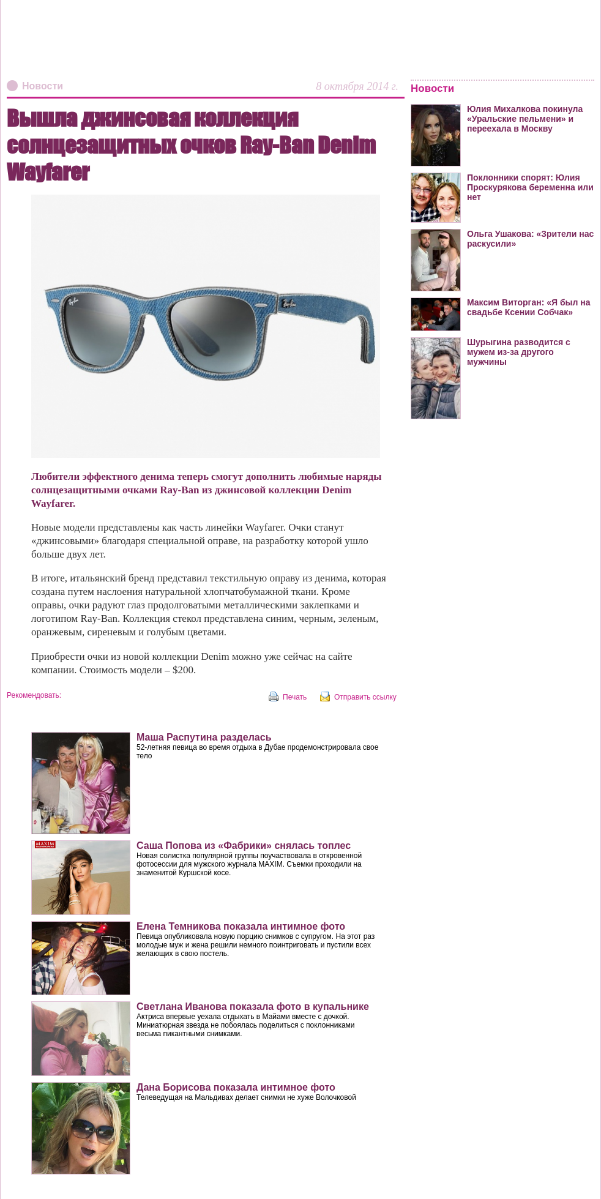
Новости (42, 86)
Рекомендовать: (34, 695)
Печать (295, 697)
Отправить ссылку (365, 697)
